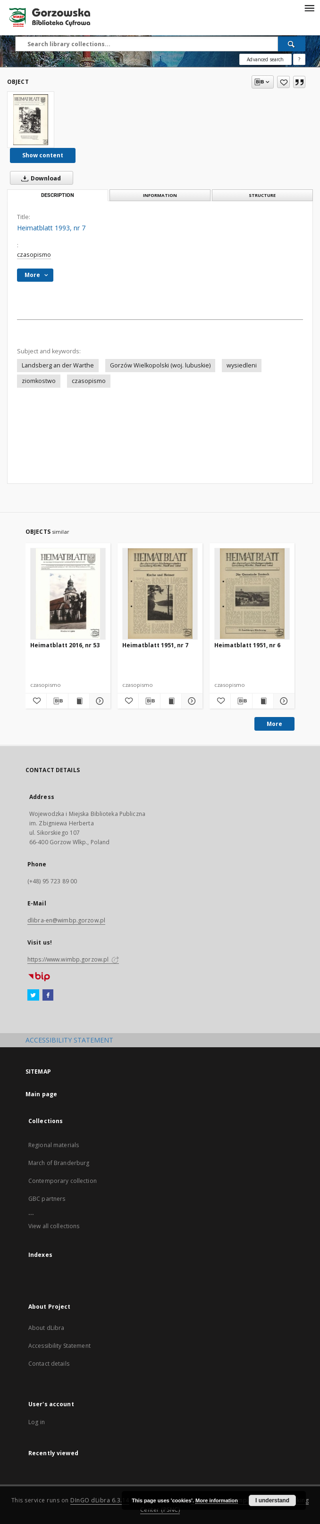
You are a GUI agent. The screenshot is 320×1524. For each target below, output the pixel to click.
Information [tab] (160, 195)
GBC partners (46, 1199)
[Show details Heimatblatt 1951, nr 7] (190, 701)
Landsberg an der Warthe (58, 365)
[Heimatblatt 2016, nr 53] (68, 593)
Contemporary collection (62, 1181)
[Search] (291, 43)
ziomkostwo (39, 381)
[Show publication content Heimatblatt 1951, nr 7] (170, 701)
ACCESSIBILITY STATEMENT (69, 1039)
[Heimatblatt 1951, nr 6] (252, 593)
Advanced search (265, 59)
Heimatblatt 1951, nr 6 (247, 645)
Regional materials (53, 1145)
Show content (42, 155)
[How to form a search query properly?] (299, 59)
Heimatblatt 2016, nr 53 (65, 645)
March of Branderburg (58, 1163)
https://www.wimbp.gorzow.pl (73, 959)
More (274, 724)
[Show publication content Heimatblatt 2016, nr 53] (78, 701)
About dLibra (46, 1328)
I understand (272, 1500)
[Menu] (309, 7)
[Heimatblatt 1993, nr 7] (30, 119)
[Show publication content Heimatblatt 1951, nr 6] (263, 701)
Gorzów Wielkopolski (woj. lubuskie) (160, 365)
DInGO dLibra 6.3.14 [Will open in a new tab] (99, 1500)
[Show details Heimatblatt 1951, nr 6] (282, 701)
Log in (36, 1422)
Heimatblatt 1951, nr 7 (155, 645)
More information (216, 1500)
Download (39, 178)
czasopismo (34, 255)
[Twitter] (33, 995)
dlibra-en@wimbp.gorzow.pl (66, 920)
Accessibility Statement (59, 1346)
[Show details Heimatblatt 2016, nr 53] (98, 701)
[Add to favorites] (283, 82)
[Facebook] (47, 995)
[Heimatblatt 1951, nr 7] (160, 593)
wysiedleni (242, 365)
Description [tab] (57, 195)
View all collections (53, 1226)
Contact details (48, 1364)
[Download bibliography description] (57, 701)
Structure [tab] (262, 195)
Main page (41, 1094)
